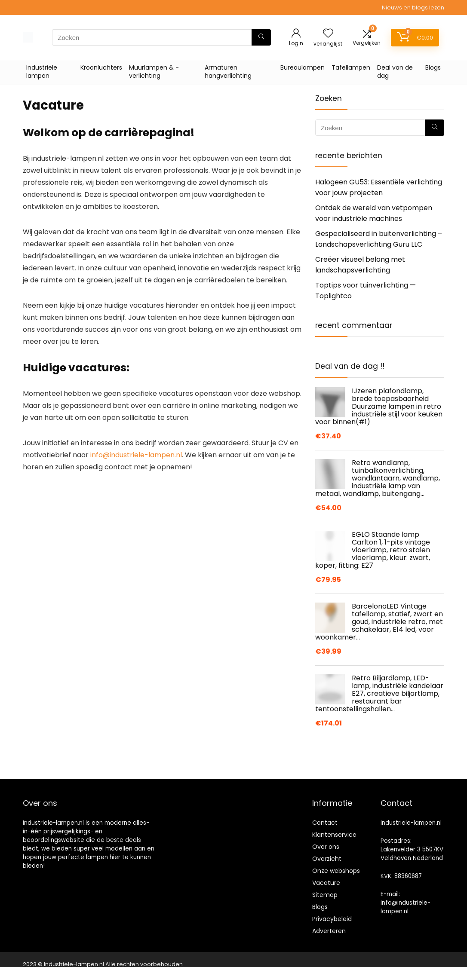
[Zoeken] (261, 37)
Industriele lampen (41, 71)
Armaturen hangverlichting (228, 71)
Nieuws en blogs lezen (413, 7)
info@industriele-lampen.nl (136, 455)
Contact (325, 822)
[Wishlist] (328, 34)
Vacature (326, 882)
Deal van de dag (395, 71)
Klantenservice (334, 834)
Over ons (325, 846)
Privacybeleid (332, 919)
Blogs (433, 67)
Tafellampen (351, 67)
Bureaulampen (302, 67)
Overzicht (326, 858)
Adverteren (329, 931)
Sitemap (325, 894)
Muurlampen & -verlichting (154, 71)
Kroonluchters (101, 67)
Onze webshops (336, 870)
